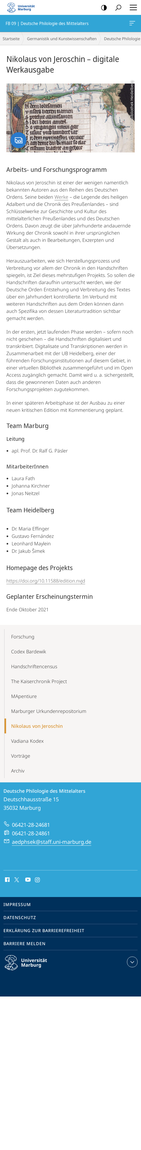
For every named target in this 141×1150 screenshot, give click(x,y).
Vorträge (20, 756)
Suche (116, 8)
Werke (61, 197)
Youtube (27, 880)
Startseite (11, 38)
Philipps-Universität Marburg (30, 966)
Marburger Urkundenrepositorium (48, 711)
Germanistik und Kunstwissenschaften (62, 38)
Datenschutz (19, 917)
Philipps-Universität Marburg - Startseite (22, 7)
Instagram (37, 880)
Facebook (6, 880)
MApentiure (24, 696)
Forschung (22, 636)
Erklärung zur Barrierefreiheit (43, 930)
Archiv (17, 770)
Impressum (17, 904)
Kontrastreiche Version (102, 8)
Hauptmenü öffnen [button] (131, 7)
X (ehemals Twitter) (15, 879)
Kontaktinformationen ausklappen (131, 962)
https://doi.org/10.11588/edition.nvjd (45, 581)
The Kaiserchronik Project (39, 681)
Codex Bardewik (28, 651)
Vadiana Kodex (27, 741)
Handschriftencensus (34, 666)
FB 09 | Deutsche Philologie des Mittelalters (131, 24)
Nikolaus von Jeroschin (37, 726)
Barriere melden (24, 943)
